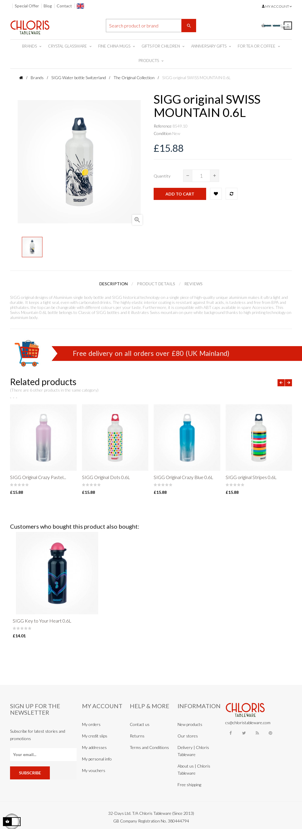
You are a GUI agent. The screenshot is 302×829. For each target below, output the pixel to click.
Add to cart (179, 193)
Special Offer (27, 5)
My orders (91, 724)
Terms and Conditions (149, 747)
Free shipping (189, 784)
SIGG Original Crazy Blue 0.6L (183, 477)
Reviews (193, 283)
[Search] (151, 25)
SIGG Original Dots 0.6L (106, 477)
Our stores (188, 735)
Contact (64, 5)
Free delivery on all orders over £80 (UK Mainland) (151, 353)
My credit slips (94, 735)
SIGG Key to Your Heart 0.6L (42, 620)
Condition (162, 133)
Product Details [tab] (156, 283)
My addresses (94, 747)
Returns (137, 735)
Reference (163, 125)
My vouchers (93, 770)
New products (190, 724)
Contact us (140, 724)
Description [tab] (113, 283)
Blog (48, 5)
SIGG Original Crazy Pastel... (38, 477)
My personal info (97, 758)
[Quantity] (201, 176)
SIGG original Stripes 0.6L (251, 477)
